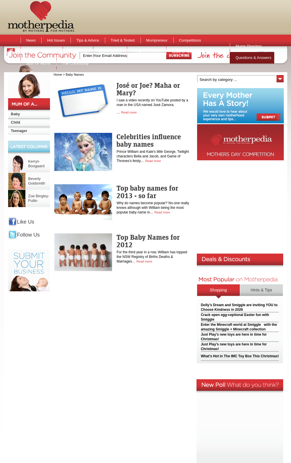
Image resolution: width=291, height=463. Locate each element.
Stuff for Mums (38, 63)
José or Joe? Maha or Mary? (148, 89)
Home (57, 74)
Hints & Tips (261, 290)
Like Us (25, 222)
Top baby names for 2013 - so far (147, 192)
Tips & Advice (87, 40)
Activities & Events (41, 52)
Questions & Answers (253, 57)
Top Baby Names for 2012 (148, 241)
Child (16, 122)
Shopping (218, 290)
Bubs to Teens (184, 52)
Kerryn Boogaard (36, 163)
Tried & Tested (123, 40)
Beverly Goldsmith (36, 180)
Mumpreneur (157, 40)
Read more (129, 112)
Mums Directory (249, 46)
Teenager (19, 131)
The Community (75, 63)
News (31, 40)
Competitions (190, 40)
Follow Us (28, 235)
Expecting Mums (146, 52)
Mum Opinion (110, 52)
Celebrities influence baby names (148, 140)
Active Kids (77, 52)
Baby (15, 114)
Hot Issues (56, 40)
